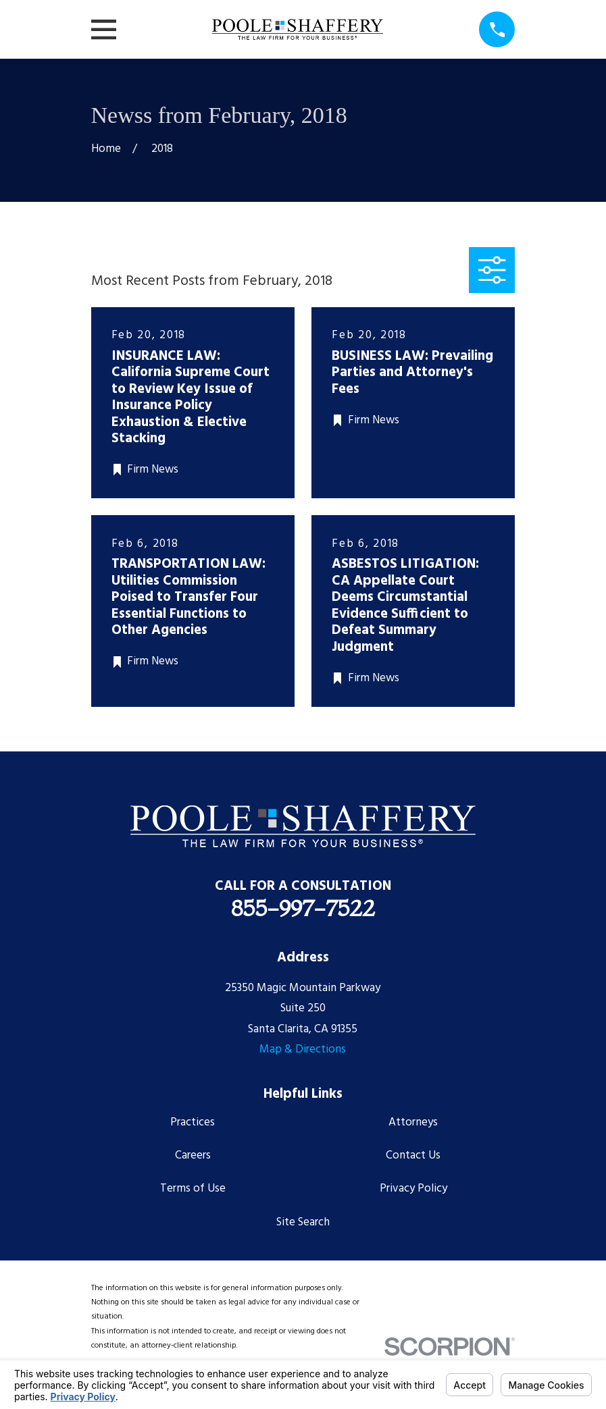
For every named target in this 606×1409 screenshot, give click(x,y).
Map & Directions (302, 1049)
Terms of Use (193, 1188)
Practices (192, 1122)
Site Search (303, 1222)
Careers (193, 1155)
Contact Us (413, 1155)
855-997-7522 (303, 908)
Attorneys (413, 1122)
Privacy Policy (413, 1188)
